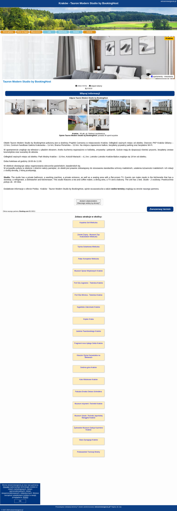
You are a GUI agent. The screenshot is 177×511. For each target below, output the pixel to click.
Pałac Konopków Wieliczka (88, 259)
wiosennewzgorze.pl (168, 1)
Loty (49, 32)
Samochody (63, 32)
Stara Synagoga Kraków (88, 440)
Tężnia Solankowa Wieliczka (88, 247)
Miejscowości (35, 32)
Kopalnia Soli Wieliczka (88, 223)
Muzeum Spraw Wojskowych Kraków (88, 271)
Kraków (169, 38)
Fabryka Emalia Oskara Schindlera (88, 392)
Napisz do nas (116, 507)
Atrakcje (76, 32)
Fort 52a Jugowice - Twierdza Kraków (88, 283)
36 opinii (108, 136)
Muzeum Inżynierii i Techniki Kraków (88, 404)
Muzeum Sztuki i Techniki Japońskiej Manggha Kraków (88, 417)
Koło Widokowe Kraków (88, 380)
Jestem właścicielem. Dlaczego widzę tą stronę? (88, 202)
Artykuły (89, 32)
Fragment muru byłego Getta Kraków (88, 343)
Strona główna (8, 32)
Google (6, 487)
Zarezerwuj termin (160, 209)
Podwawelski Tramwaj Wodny (88, 452)
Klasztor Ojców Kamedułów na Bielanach (88, 356)
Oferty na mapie (22, 32)
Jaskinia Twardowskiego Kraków (88, 331)
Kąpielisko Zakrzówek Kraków (88, 307)
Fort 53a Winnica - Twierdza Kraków (88, 295)
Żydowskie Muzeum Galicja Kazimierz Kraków (88, 429)
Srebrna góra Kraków (88, 367)
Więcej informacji (90, 93)
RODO (25, 497)
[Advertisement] (88, 484)
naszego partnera (151, 189)
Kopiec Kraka (88, 319)
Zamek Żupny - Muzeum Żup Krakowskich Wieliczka (88, 236)
